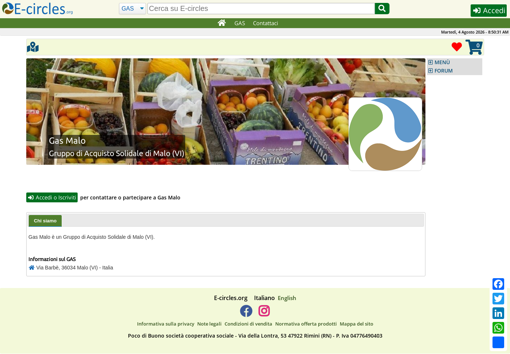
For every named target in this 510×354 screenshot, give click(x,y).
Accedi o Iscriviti (52, 197)
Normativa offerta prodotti (306, 323)
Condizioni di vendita (248, 323)
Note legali (209, 323)
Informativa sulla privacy (165, 323)
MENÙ (442, 62)
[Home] (221, 23)
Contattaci (265, 23)
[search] (261, 8)
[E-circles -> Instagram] (264, 314)
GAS (239, 23)
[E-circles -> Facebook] (245, 314)
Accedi (488, 10)
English (287, 298)
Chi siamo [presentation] (45, 220)
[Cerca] (132, 9)
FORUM (444, 70)
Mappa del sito (356, 323)
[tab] (45, 221)
